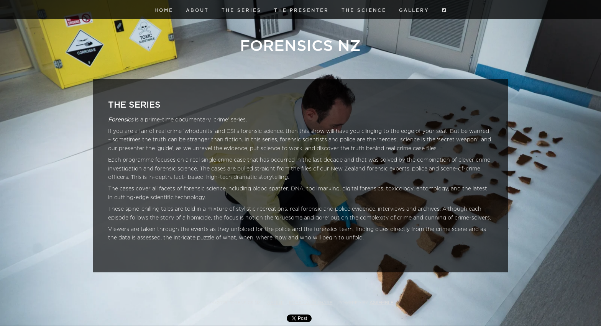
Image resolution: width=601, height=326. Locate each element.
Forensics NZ (300, 46)
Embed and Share (310, 303)
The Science (364, 10)
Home (163, 10)
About (197, 10)
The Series (241, 10)
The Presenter (301, 10)
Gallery (414, 10)
